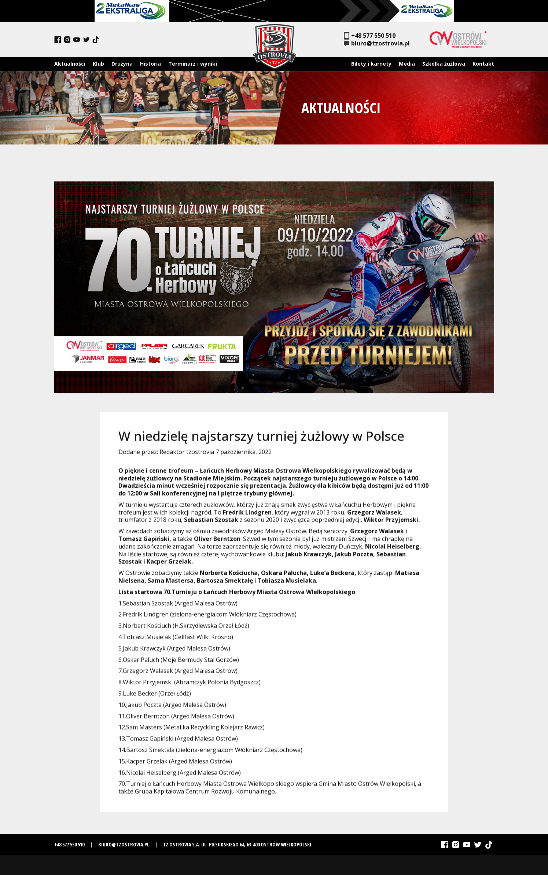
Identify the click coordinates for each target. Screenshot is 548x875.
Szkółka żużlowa (443, 63)
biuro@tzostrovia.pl (377, 43)
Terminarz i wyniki (192, 63)
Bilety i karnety (371, 63)
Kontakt (483, 63)
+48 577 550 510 (370, 36)
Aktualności (69, 63)
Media (407, 63)
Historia (150, 63)
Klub (98, 63)
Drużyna (122, 63)
